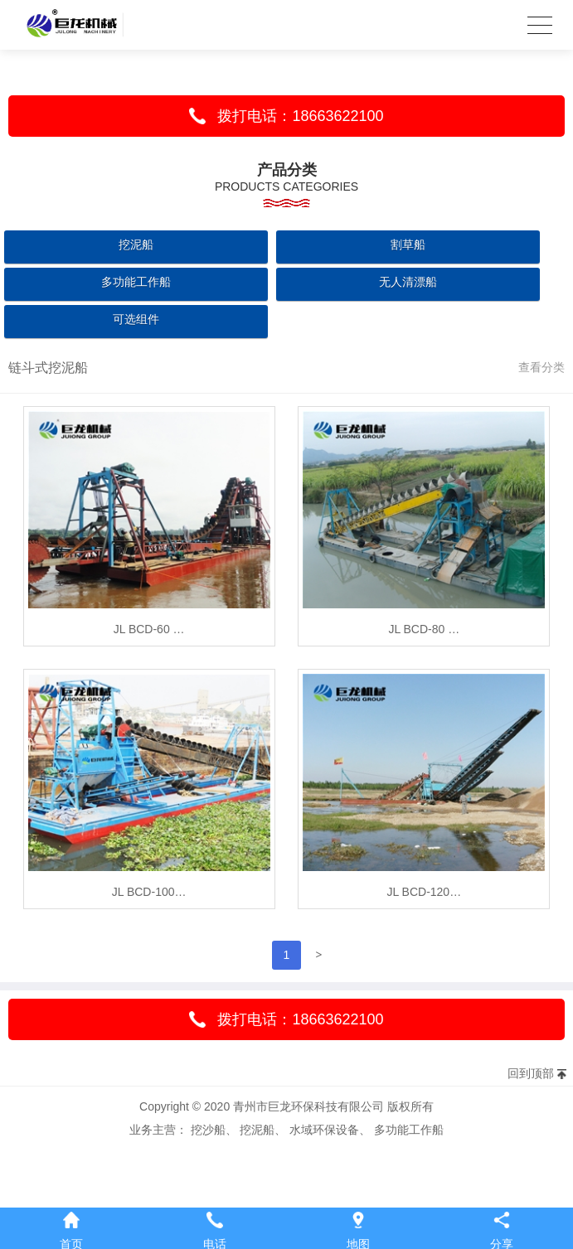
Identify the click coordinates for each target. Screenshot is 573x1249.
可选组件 (136, 319)
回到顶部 (530, 1073)
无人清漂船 (408, 281)
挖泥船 (136, 244)
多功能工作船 (136, 281)
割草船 (408, 244)
